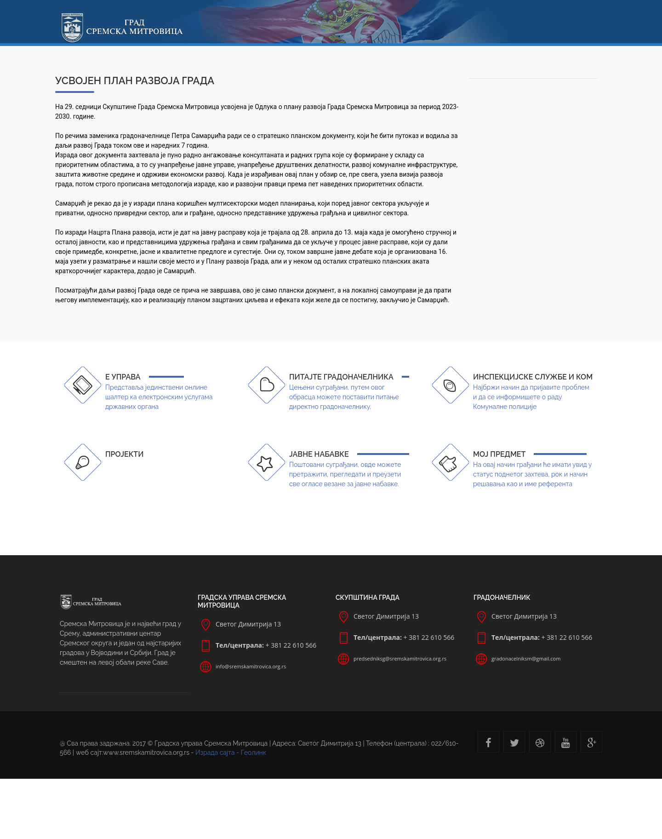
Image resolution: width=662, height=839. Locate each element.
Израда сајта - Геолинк (230, 752)
